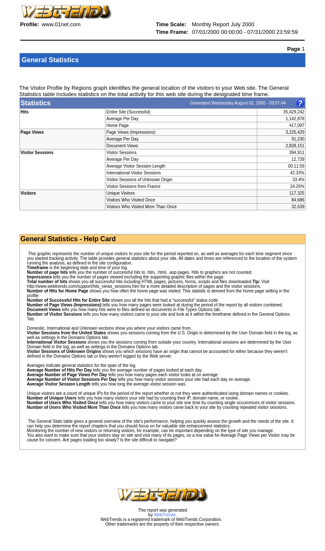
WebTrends (165, 514)
